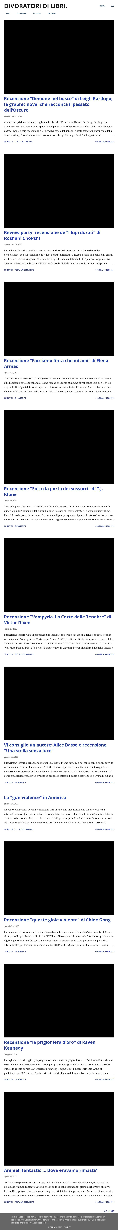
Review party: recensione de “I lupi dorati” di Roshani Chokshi (52, 235)
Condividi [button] (8, 142)
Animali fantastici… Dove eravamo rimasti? (50, 1170)
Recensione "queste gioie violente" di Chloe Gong (57, 920)
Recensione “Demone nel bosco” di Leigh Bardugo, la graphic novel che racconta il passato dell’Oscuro (58, 104)
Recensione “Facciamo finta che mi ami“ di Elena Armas (56, 363)
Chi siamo (50, 13)
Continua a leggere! (104, 142)
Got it (67, 1227)
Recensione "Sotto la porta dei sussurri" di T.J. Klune (53, 491)
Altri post (109, 1211)
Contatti (35, 13)
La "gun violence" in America (35, 797)
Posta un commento (24, 142)
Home (6, 13)
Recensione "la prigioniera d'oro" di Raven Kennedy (50, 1045)
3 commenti (20, 782)
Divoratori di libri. (35, 6)
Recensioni (20, 13)
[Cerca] (102, 6)
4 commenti (20, 951)
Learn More (55, 1227)
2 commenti (20, 398)
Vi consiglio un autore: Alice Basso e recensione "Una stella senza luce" (55, 748)
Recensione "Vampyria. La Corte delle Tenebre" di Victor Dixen (57, 620)
